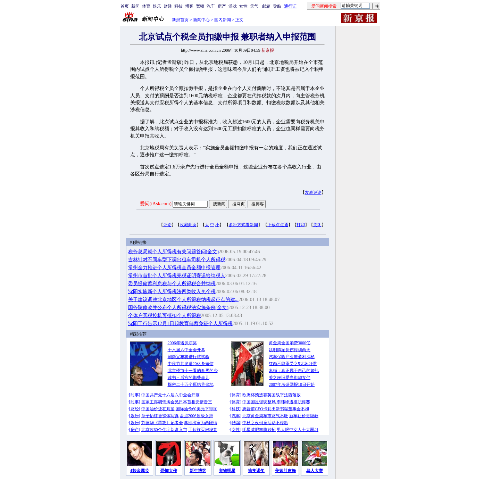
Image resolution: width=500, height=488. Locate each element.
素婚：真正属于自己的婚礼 (294, 370)
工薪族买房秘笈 (202, 429)
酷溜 (236, 422)
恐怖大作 (168, 470)
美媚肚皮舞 (285, 470)
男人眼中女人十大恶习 (297, 429)
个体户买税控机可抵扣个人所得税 (164, 315)
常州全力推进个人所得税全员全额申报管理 (174, 267)
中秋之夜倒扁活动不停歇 (265, 422)
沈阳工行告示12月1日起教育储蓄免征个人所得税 (180, 323)
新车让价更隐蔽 (303, 415)
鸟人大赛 (314, 470)
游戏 (232, 6)
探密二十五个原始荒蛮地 (191, 384)
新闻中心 (201, 19)
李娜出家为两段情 (200, 422)
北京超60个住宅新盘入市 (164, 429)
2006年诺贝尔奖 (182, 342)
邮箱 (266, 6)
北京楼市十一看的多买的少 (193, 370)
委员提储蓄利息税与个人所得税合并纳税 (172, 283)
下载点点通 (277, 224)
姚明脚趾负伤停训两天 (289, 349)
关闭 (317, 224)
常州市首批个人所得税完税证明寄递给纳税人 (176, 275)
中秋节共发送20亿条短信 (191, 363)
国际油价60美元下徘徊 (196, 408)
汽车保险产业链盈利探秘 (292, 356)
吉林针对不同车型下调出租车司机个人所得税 (176, 259)
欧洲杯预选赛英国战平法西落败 (271, 394)
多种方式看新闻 (243, 224)
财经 (168, 6)
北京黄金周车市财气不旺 (265, 415)
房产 (222, 6)
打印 (301, 224)
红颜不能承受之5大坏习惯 (293, 363)
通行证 (290, 6)
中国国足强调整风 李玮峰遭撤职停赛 (276, 401)
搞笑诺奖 (256, 470)
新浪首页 (180, 19)
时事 (135, 394)
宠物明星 (227, 470)
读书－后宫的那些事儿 (188, 377)
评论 (167, 224)
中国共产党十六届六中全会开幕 (170, 394)
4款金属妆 (139, 470)
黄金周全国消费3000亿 (289, 342)
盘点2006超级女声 (196, 415)
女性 (243, 6)
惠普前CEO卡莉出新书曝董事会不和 (275, 408)
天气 (254, 6)
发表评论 (313, 192)
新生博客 (198, 470)
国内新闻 (222, 19)
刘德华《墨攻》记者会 (162, 422)
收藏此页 (188, 224)
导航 (277, 6)
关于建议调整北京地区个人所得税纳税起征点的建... (183, 299)
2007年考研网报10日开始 (292, 384)
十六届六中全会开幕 (186, 349)
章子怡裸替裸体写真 (160, 415)
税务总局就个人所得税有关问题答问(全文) (173, 251)
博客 (189, 6)
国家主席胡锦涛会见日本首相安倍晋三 (176, 401)
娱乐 (157, 6)
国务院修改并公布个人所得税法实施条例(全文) (178, 307)
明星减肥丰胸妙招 (259, 429)
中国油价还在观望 (158, 408)
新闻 (135, 6)
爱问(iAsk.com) (156, 203)
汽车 (211, 6)
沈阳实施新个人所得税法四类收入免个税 (172, 291)
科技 (178, 6)
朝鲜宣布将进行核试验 (188, 356)
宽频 (200, 6)
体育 (146, 6)
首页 (124, 6)
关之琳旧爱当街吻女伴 (289, 377)
